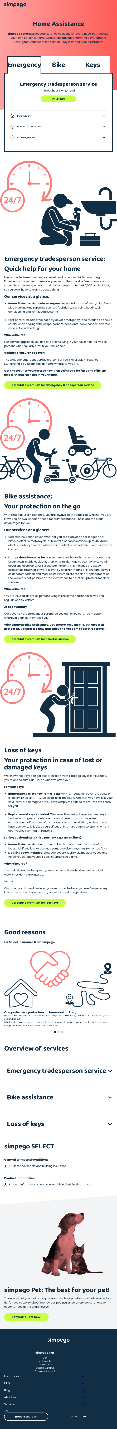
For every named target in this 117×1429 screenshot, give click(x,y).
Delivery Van (45, 1364)
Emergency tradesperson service (56, 1070)
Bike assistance (30, 1097)
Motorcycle (45, 1361)
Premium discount (45, 1371)
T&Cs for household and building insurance (35, 1166)
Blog (7, 1390)
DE (71, 1416)
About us (10, 1397)
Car (45, 1357)
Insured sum (20, 116)
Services (10, 1404)
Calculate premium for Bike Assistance (40, 639)
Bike (58, 64)
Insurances (11, 1376)
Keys (93, 64)
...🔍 (6, 1411)
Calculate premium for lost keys (34, 903)
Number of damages (25, 127)
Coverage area (22, 137)
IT (80, 1416)
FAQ (7, 1383)
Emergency (24, 64)
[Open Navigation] (111, 5)
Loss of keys (25, 1124)
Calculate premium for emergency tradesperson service (52, 385)
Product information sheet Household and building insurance (47, 1184)
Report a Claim (26, 1417)
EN (84, 1416)
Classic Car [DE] (45, 1368)
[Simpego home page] (15, 5)
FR (76, 1416)
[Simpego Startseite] (58, 1340)
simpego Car (44, 1353)
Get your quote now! (26, 1317)
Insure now (58, 98)
